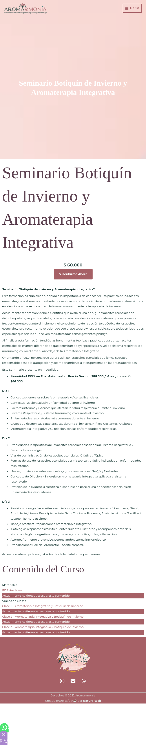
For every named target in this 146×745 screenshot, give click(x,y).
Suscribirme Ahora (73, 274)
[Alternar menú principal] (132, 8)
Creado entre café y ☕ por (73, 700)
